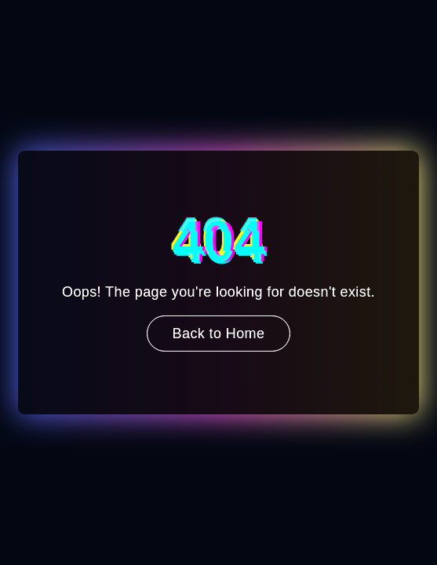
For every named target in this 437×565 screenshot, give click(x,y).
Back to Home (219, 333)
